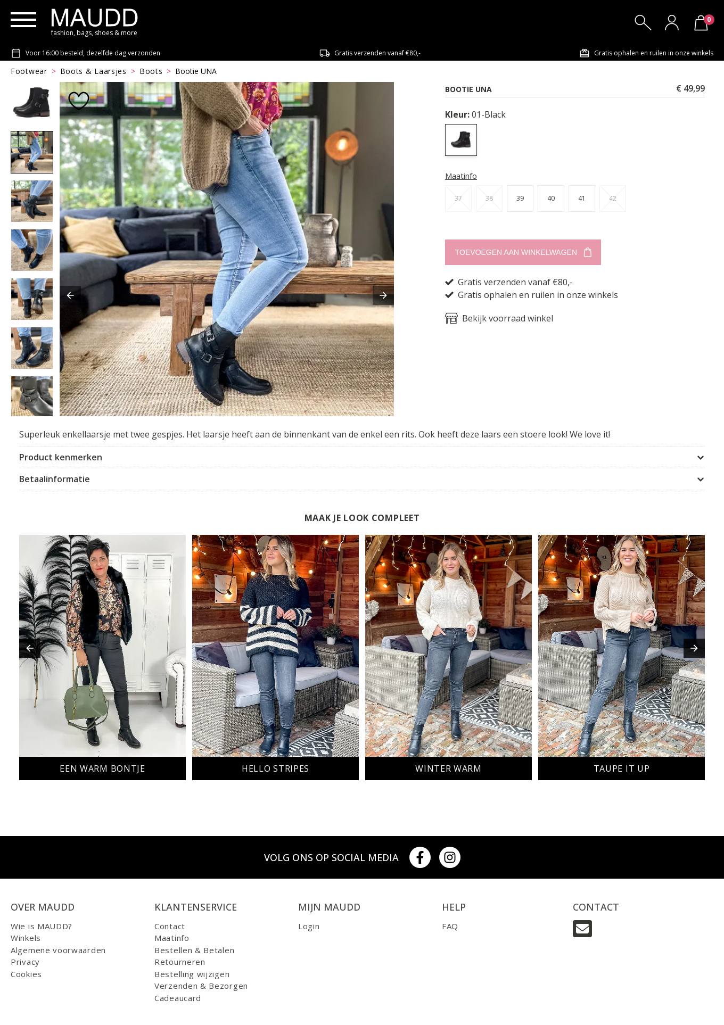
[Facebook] (420, 857)
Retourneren (179, 961)
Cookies (26, 974)
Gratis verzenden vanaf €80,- (370, 53)
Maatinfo (461, 175)
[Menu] (23, 19)
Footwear (29, 71)
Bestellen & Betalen (194, 950)
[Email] (582, 928)
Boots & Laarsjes (93, 71)
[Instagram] (449, 857)
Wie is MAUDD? (41, 926)
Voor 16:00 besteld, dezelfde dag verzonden (85, 53)
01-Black (475, 114)
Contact (169, 926)
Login (309, 926)
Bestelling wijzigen (191, 974)
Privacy (25, 961)
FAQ (450, 926)
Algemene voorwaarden (58, 950)
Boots (151, 71)
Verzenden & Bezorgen (201, 985)
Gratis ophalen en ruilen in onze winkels (646, 53)
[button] (70, 295)
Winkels (26, 937)
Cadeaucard (177, 998)
